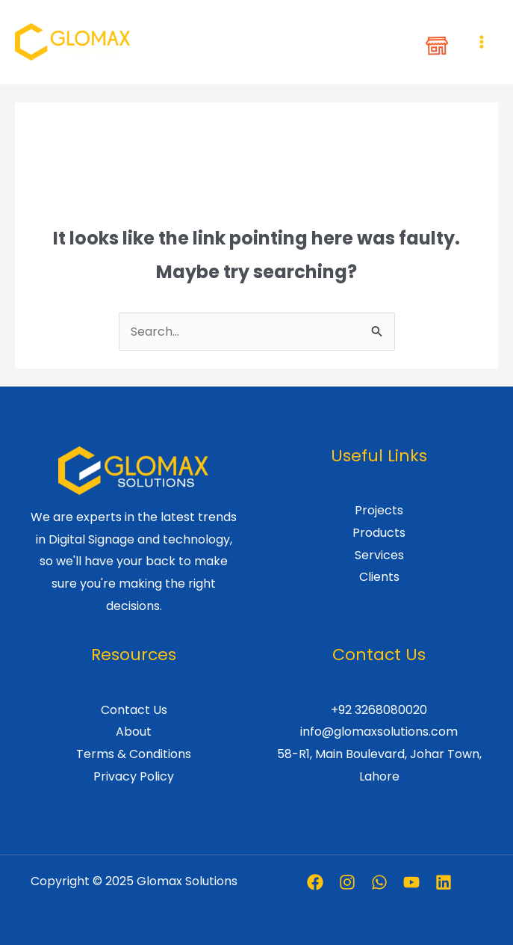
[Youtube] (411, 882)
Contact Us (134, 709)
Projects (379, 510)
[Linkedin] (443, 882)
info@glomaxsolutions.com (379, 731)
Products (378, 532)
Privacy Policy (133, 776)
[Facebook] (315, 882)
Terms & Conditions (133, 754)
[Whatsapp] (379, 882)
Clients (379, 576)
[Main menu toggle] (481, 41)
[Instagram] (347, 882)
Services (379, 555)
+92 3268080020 (379, 709)
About (134, 731)
